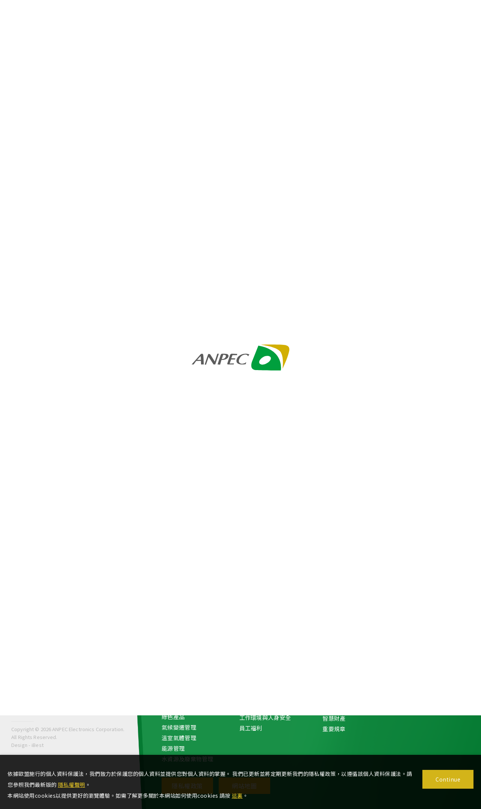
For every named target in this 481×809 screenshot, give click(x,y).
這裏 (237, 795)
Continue (448, 779)
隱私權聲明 (71, 784)
